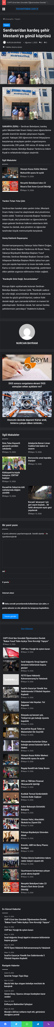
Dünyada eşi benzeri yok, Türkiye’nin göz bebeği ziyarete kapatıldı (35, 718)
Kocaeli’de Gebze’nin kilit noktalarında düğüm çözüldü (13, 490)
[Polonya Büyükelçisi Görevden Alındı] (11, 836)
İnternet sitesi (8, 593)
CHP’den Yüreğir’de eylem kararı (35, 649)
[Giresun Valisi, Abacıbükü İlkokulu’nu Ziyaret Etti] (11, 823)
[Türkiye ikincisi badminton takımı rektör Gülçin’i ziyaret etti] (11, 861)
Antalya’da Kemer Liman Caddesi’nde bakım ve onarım (39, 446)
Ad (4, 571)
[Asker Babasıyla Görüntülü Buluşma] (11, 810)
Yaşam (17, 19)
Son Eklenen (27, 629)
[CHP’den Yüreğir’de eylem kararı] (11, 653)
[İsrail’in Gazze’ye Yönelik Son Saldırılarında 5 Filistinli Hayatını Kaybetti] (11, 692)
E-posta (6, 582)
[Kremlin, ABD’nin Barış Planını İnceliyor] (11, 849)
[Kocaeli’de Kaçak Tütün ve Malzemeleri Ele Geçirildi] (11, 732)
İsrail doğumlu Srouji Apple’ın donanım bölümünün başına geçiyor (34, 665)
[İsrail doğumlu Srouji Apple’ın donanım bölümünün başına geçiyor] (11, 665)
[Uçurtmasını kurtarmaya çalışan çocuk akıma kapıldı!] (11, 874)
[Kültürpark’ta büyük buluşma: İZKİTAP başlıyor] (14, 463)
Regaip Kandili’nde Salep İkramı (35, 768)
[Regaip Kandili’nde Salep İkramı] (11, 772)
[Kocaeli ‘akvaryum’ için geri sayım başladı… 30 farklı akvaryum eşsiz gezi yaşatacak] (40, 492)
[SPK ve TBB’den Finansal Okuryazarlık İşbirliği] (11, 785)
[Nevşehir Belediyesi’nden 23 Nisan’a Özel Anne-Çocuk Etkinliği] (10, 186)
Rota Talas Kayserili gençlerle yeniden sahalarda (11, 446)
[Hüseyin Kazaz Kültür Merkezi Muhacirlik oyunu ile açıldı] (10, 172)
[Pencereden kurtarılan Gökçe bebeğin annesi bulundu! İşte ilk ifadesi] (11, 745)
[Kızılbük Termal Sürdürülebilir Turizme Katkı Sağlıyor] (11, 797)
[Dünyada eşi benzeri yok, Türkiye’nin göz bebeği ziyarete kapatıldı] (11, 719)
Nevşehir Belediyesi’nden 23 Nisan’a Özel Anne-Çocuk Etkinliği (34, 886)
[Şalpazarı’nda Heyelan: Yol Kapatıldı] (11, 706)
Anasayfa (8, 19)
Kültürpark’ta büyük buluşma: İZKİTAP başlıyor (11, 475)
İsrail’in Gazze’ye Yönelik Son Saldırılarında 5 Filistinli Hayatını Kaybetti (35, 691)
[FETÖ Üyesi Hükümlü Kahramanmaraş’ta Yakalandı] (11, 679)
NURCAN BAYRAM (14, 43)
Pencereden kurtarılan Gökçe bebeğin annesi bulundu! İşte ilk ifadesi (35, 744)
